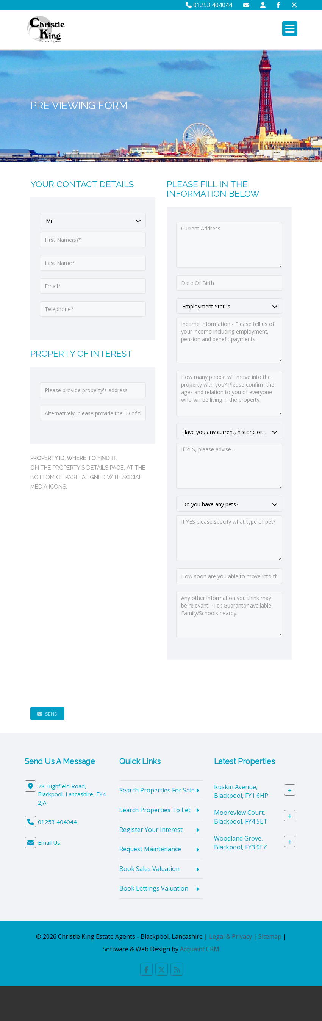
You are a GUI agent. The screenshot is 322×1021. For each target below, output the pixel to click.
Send (47, 713)
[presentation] (87, 683)
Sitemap (269, 936)
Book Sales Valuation (149, 868)
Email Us (49, 842)
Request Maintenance (150, 849)
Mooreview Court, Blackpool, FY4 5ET (240, 816)
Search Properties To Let (155, 810)
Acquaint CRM (199, 949)
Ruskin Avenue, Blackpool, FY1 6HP (241, 791)
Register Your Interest (151, 829)
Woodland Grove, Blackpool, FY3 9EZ (240, 842)
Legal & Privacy (230, 936)
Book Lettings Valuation (153, 888)
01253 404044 (209, 5)
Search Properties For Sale (157, 790)
